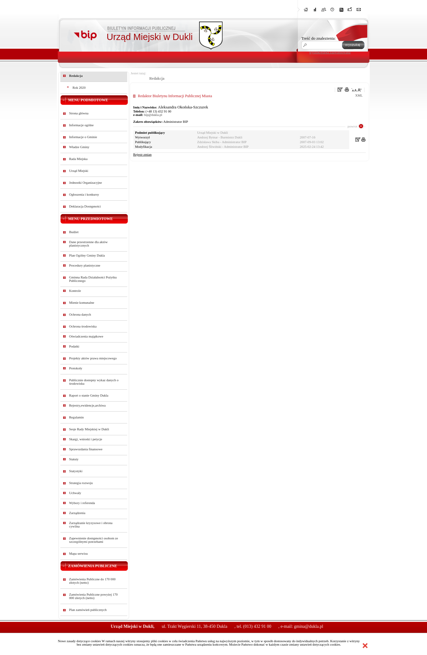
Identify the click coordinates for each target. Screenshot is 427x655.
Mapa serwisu (78, 553)
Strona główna (78, 113)
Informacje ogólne (81, 125)
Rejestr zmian (142, 154)
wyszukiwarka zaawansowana (329, 52)
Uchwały (75, 493)
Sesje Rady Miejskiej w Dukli (89, 429)
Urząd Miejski (78, 170)
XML (359, 95)
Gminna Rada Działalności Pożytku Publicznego (93, 279)
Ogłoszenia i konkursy (84, 194)
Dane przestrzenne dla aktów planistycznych (88, 243)
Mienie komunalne (81, 302)
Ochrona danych (80, 314)
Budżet (73, 232)
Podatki (74, 346)
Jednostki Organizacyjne (85, 182)
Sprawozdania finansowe (86, 449)
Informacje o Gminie (83, 137)
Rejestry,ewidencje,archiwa (87, 405)
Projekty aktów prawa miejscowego (93, 358)
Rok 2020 (79, 87)
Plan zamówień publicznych (88, 610)
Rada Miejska (78, 159)
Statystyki (76, 471)
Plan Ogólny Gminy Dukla (87, 255)
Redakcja (76, 76)
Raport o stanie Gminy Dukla (88, 395)
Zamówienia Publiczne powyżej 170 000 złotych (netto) (93, 596)
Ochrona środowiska (83, 326)
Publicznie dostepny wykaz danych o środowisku (93, 381)
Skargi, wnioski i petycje (85, 439)
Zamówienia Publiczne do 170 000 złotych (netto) (92, 581)
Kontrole (75, 290)
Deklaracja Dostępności (85, 206)
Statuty (73, 459)
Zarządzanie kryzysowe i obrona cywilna (91, 524)
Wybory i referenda (82, 503)
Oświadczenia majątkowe (86, 336)
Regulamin (76, 417)
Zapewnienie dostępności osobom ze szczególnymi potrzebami (93, 540)
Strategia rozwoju (81, 483)
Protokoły (75, 368)
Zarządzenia (77, 513)
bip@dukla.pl (153, 115)
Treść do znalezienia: (318, 38)
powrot (352, 126)
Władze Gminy (79, 147)
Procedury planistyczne (84, 265)
